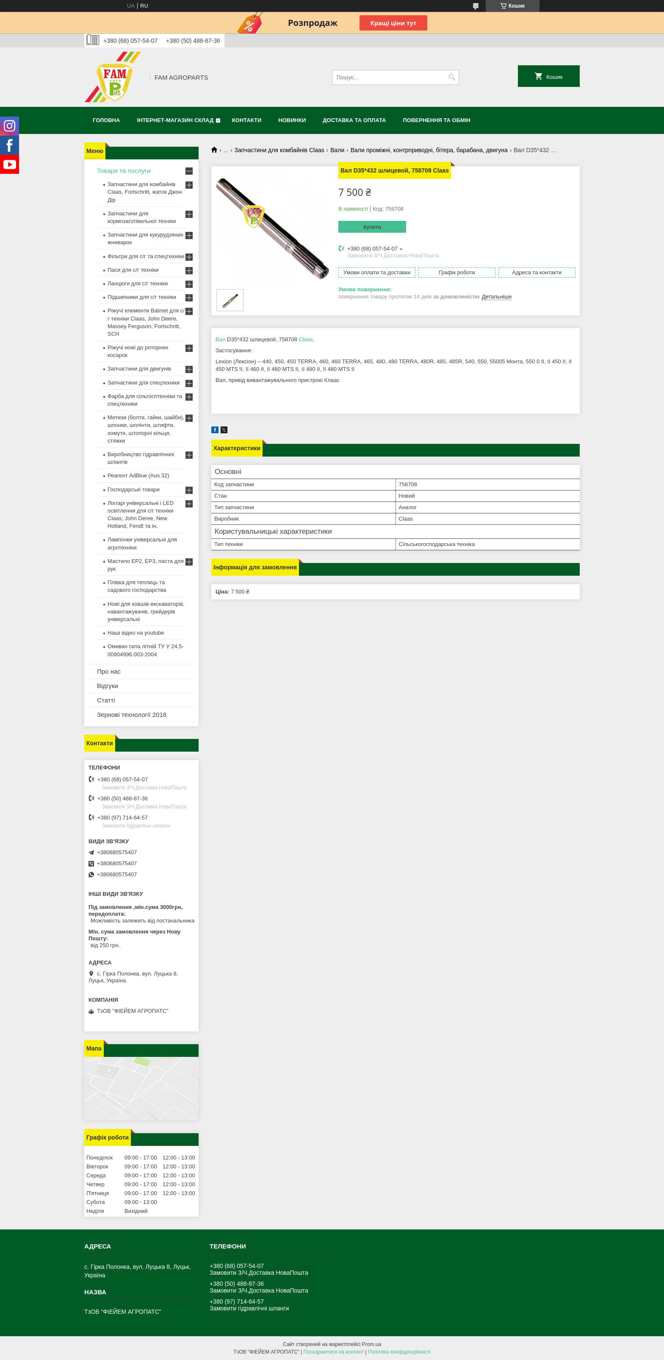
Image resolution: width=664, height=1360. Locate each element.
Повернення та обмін (436, 120)
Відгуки (107, 685)
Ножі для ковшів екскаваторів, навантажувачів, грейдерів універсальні (146, 611)
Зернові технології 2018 (131, 714)
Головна (106, 120)
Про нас (109, 671)
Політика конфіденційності (399, 1352)
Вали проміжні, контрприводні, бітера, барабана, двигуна (429, 150)
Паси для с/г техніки (133, 270)
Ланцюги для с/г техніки (138, 283)
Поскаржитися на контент (334, 1352)
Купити (372, 227)
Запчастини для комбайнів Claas (279, 150)
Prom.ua (371, 1344)
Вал (221, 339)
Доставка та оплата (354, 120)
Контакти (247, 120)
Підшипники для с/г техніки (142, 297)
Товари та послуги (124, 170)
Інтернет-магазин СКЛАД (175, 120)
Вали (337, 150)
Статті (106, 700)
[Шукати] (451, 77)
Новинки (292, 120)
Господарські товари (134, 489)
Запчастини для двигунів (139, 368)
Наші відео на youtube (136, 633)
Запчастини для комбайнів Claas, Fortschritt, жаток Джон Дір (145, 192)
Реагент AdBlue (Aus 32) (138, 475)
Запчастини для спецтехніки (144, 382)
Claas (306, 339)
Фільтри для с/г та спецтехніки (146, 256)
